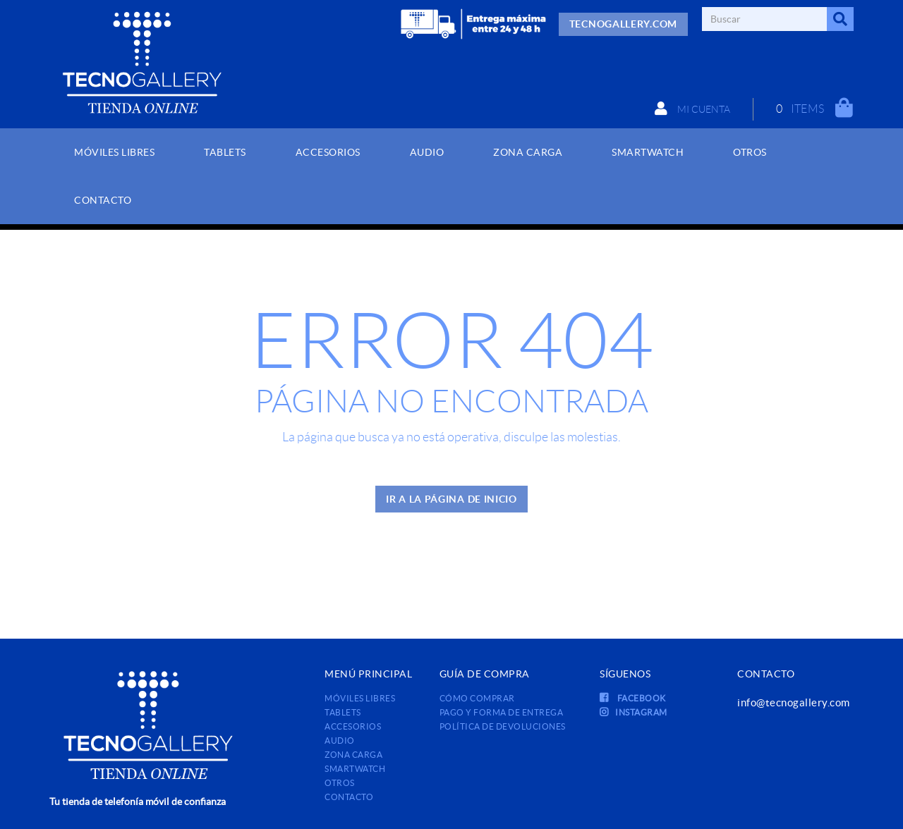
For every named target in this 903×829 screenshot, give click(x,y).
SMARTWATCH (355, 768)
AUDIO (340, 740)
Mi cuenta (692, 109)
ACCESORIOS (353, 726)
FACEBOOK (633, 698)
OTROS (340, 782)
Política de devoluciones (503, 726)
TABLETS (343, 712)
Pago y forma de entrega (502, 712)
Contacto (349, 797)
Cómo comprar (477, 698)
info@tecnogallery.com (793, 702)
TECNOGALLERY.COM (623, 24)
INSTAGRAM (633, 712)
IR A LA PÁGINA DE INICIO (451, 499)
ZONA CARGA (353, 754)
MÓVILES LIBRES (360, 698)
